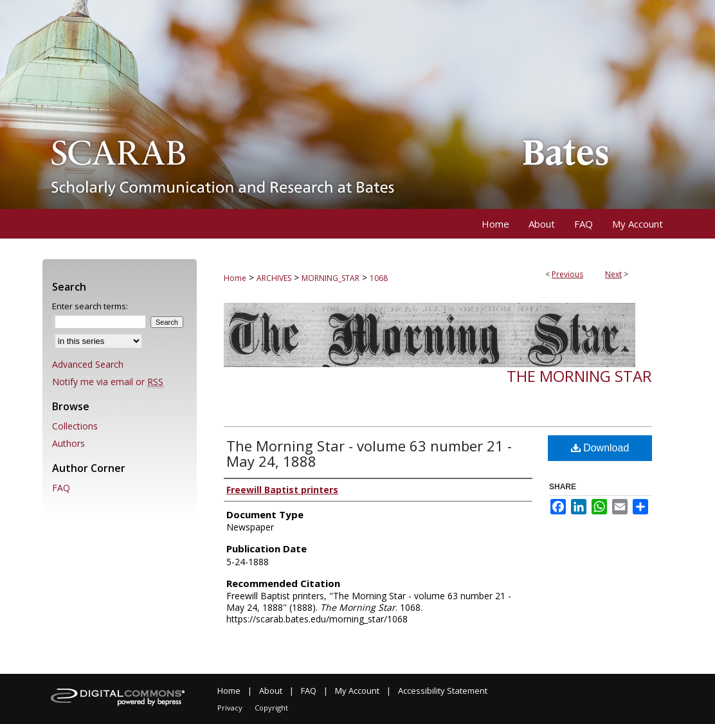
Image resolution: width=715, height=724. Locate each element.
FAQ (61, 488)
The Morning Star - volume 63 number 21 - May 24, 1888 (369, 453)
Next (613, 274)
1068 (379, 278)
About (270, 690)
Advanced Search (87, 364)
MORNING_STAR (330, 278)
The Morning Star (579, 375)
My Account (357, 690)
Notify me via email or (107, 382)
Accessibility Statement (442, 690)
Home (235, 278)
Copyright (271, 707)
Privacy (229, 707)
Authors (68, 443)
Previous (567, 274)
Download (600, 447)
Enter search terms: (90, 306)
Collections (75, 426)
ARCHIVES (274, 278)
